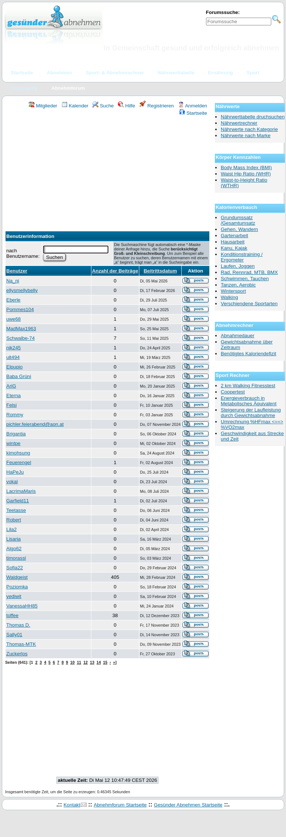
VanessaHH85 (22, 606)
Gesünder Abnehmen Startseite (188, 805)
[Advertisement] (107, 171)
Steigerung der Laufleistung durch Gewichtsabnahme (251, 412)
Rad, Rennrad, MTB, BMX (249, 272)
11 (79, 662)
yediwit (13, 596)
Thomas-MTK (21, 644)
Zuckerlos (17, 653)
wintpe (13, 443)
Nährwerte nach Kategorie (249, 129)
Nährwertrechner (239, 123)
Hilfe (126, 105)
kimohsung (18, 453)
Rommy (14, 414)
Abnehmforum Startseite (120, 805)
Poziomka (17, 587)
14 (99, 662)
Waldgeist (17, 577)
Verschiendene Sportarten (249, 303)
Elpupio (14, 367)
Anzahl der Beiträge (115, 271)
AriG (11, 386)
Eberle (13, 300)
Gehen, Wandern (239, 229)
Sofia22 (14, 567)
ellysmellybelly (22, 290)
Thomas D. (18, 625)
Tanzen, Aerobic (238, 285)
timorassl (16, 558)
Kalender (75, 105)
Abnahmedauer (237, 335)
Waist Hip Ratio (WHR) (246, 174)
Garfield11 (17, 500)
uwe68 (13, 319)
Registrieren (156, 105)
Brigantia (16, 434)
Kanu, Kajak (234, 248)
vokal (12, 481)
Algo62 (14, 548)
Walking (229, 297)
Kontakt (71, 805)
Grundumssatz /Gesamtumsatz (238, 220)
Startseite (193, 113)
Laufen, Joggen (238, 266)
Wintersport (233, 291)
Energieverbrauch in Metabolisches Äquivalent (248, 400)
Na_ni (12, 281)
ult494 (13, 357)
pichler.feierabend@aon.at (35, 424)
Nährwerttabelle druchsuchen (253, 117)
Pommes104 (20, 309)
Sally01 (14, 634)
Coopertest (233, 392)
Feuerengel (18, 462)
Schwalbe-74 (20, 338)
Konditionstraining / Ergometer (241, 257)
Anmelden (192, 105)
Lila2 (11, 529)
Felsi (11, 405)
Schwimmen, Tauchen (245, 278)
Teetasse (16, 510)
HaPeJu (15, 472)
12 (85, 662)
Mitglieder (43, 105)
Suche (103, 105)
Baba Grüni (18, 376)
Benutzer (16, 271)
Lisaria (13, 539)
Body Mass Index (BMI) (246, 167)
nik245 (13, 347)
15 (105, 662)
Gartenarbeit (234, 235)
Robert (13, 520)
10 (72, 662)
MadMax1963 (21, 328)
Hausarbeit (232, 242)
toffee (12, 615)
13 (92, 662)
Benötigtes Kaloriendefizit (248, 353)
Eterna (13, 395)
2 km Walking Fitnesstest (248, 385)
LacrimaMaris (21, 491)
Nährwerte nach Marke (246, 135)
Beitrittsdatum (160, 271)
